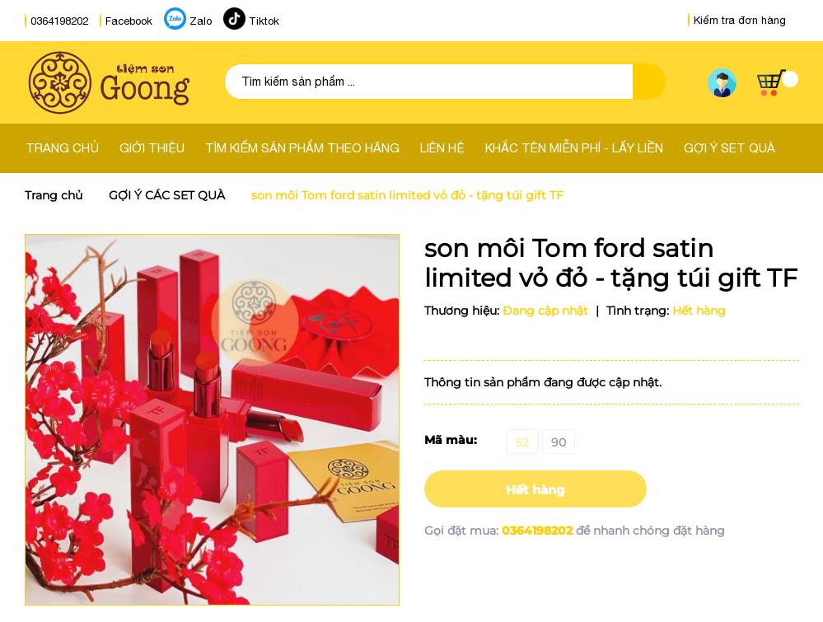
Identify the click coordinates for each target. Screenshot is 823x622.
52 (522, 442)
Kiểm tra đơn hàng (737, 20)
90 (558, 442)
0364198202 (59, 21)
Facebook (128, 21)
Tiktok (264, 21)
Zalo (200, 21)
